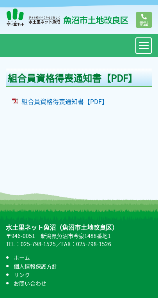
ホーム (22, 257)
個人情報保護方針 (35, 266)
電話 (144, 20)
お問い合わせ (30, 283)
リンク (22, 275)
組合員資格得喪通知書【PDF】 (64, 101)
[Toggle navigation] (143, 45)
